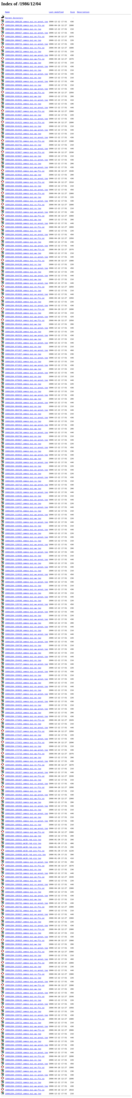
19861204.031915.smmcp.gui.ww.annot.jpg (26, 212)
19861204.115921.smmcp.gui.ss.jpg (23, 540)
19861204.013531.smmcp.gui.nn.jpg (23, 103)
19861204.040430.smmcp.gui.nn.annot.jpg (26, 223)
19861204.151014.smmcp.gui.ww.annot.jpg (26, 649)
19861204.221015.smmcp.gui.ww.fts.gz (24, 1030)
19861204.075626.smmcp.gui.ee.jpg (23, 384)
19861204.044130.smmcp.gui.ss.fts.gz (24, 260)
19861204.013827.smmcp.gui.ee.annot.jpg (26, 107)
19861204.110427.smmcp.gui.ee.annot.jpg (26, 499)
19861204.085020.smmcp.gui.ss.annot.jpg (26, 417)
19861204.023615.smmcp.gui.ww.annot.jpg (26, 167)
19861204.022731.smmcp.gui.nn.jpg (23, 145)
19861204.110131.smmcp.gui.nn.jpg (23, 496)
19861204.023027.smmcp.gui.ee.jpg (23, 156)
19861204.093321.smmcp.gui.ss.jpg (23, 451)
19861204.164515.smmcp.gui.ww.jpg (23, 712)
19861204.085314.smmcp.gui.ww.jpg (23, 428)
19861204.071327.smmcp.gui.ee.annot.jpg (26, 350)
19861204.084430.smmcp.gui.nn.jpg (23, 406)
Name (7, 12)
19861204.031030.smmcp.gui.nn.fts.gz (24, 182)
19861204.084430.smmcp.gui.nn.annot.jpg (26, 402)
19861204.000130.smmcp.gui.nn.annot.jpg (26, 21)
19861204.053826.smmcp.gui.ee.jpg (23, 301)
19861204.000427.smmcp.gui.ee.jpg (23, 40)
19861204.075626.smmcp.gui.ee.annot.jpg (26, 380)
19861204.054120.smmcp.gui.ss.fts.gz (24, 309)
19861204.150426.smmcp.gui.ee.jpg (23, 638)
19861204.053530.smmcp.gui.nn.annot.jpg (26, 283)
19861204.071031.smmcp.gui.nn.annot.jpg (26, 342)
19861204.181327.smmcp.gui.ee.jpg (23, 779)
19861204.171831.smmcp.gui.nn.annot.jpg (26, 716)
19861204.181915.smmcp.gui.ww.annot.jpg (26, 794)
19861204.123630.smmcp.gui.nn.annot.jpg (26, 552)
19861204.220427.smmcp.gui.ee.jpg (23, 1011)
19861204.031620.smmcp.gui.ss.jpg (23, 208)
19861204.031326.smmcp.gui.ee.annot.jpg (26, 189)
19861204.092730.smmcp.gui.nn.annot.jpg (26, 432)
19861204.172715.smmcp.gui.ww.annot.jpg (26, 750)
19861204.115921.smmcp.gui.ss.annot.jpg (26, 537)
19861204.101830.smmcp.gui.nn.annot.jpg (26, 462)
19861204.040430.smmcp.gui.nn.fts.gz (24, 227)
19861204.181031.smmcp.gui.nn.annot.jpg (26, 761)
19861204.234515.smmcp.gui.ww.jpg (23, 1093)
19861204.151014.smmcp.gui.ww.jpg (23, 653)
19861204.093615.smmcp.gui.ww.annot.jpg (26, 455)
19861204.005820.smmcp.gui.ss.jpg (23, 85)
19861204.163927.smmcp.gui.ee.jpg (23, 697)
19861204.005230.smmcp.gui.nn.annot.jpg (26, 66)
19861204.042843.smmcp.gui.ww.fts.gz (24, 249)
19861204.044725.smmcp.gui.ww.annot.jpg (26, 275)
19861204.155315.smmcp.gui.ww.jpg (23, 682)
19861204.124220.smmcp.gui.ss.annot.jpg (26, 567)
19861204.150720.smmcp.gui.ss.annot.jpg (26, 641)
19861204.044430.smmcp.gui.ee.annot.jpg (26, 268)
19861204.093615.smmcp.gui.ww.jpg (23, 458)
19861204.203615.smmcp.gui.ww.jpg (23, 944)
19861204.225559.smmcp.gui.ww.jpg (23, 1048)
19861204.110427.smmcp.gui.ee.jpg (23, 503)
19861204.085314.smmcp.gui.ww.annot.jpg (26, 425)
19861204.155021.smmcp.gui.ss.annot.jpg (26, 671)
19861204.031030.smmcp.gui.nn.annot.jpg (26, 178)
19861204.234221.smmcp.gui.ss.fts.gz (24, 1078)
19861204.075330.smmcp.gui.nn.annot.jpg (26, 372)
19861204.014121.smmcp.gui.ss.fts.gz (24, 122)
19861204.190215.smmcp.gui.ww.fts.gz (24, 832)
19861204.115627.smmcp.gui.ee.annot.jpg (26, 529)
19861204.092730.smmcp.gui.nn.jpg (23, 436)
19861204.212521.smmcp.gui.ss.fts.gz (24, 974)
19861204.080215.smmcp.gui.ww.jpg (23, 399)
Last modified (56, 12)
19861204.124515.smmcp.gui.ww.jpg (23, 578)
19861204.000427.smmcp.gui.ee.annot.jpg (26, 32)
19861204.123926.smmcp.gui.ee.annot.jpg (26, 559)
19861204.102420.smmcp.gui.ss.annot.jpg (26, 477)
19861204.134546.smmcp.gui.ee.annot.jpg (26, 596)
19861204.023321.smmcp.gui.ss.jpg (23, 163)
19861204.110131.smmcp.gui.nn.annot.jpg (26, 492)
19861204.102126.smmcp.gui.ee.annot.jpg (26, 469)
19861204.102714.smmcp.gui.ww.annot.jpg (26, 484)
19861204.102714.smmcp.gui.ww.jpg (23, 488)
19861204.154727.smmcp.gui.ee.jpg (23, 667)
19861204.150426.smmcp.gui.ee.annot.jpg (26, 634)
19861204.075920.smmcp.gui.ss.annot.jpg (26, 387)
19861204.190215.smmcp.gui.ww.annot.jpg (26, 828)
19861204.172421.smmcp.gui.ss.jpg (23, 746)
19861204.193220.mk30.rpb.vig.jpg (23, 847)
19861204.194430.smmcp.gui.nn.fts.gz (24, 865)
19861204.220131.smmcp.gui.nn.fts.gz (24, 996)
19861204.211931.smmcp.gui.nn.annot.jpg (26, 948)
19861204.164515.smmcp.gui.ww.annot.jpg (26, 709)
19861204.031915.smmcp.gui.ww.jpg (23, 219)
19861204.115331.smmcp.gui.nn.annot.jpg (26, 522)
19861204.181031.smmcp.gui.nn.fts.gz (24, 765)
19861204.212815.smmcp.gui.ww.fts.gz (24, 985)
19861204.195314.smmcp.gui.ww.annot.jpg (26, 895)
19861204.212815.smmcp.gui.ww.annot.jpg (26, 981)
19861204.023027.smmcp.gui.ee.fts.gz (24, 152)
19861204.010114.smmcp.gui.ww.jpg (23, 96)
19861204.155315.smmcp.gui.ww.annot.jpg (26, 679)
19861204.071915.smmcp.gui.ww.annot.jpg (26, 365)
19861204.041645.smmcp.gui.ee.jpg (23, 242)
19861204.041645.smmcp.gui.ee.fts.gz (24, 238)
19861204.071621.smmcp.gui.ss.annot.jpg (26, 357)
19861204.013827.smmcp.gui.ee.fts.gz (24, 111)
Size (72, 12)
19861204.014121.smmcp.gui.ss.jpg (23, 126)
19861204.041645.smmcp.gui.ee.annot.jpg (26, 234)
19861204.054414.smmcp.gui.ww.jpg (23, 324)
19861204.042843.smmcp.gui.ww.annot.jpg (26, 245)
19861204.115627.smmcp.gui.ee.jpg (23, 533)
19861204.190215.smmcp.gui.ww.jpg (23, 836)
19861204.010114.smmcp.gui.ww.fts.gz (24, 92)
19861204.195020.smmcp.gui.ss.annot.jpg (26, 884)
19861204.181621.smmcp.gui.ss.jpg (23, 791)
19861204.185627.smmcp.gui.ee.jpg (23, 817)
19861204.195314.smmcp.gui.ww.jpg (23, 899)
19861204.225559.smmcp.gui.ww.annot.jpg (26, 1045)
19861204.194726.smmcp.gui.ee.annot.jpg (26, 873)
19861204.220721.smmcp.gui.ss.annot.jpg (26, 1015)
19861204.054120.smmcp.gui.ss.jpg (23, 313)
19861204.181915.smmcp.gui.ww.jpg (23, 802)
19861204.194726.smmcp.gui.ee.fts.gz (24, 877)
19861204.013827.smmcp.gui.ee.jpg (23, 115)
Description (83, 12)
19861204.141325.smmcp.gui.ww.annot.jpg (26, 619)
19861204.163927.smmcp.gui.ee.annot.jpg (26, 694)
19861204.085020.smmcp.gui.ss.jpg (23, 421)
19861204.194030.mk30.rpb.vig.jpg (23, 858)
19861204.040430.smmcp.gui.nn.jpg (23, 230)
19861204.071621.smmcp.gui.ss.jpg (23, 361)
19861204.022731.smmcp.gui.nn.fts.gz (24, 141)
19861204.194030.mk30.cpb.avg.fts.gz (24, 850)
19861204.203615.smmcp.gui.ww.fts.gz (24, 940)
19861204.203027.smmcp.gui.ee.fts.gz (24, 918)
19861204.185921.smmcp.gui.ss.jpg (23, 824)
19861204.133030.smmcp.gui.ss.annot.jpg (26, 582)
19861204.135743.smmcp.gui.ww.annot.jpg (26, 604)
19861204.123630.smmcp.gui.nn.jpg (23, 555)
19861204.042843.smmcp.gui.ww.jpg (23, 253)
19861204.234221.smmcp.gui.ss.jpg (23, 1082)
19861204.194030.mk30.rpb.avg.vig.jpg (25, 854)
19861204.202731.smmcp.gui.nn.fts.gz (24, 906)
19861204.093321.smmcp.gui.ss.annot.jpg (26, 447)
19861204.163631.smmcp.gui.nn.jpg (23, 690)
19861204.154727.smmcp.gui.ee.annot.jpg (26, 664)
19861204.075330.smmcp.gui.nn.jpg (23, 376)
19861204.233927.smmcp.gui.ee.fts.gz (24, 1067)
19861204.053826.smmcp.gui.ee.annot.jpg (26, 294)
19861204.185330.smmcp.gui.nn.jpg (23, 809)
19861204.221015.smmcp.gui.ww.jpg (23, 1033)
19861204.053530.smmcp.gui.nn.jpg (23, 290)
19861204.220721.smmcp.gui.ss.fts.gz (24, 1019)
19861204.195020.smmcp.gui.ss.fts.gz (24, 888)
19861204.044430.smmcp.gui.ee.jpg (23, 272)
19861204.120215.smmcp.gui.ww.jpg (23, 548)
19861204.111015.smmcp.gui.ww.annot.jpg (26, 514)
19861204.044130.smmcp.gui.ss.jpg (23, 264)
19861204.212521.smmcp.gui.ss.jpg (23, 977)
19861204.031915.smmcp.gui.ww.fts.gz (24, 215)
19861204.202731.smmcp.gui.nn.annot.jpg (26, 903)
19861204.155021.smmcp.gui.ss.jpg (23, 675)
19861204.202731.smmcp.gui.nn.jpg (23, 910)
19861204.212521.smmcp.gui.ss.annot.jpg (26, 970)
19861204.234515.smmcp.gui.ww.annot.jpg (26, 1086)
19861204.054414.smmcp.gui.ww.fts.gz (24, 320)
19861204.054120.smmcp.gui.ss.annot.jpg (26, 305)
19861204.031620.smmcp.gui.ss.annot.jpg (26, 201)
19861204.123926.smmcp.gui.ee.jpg (23, 563)
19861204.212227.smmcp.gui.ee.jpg (23, 966)
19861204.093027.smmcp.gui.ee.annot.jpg (26, 440)
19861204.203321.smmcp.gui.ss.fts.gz (24, 929)
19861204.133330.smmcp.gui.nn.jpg (23, 593)
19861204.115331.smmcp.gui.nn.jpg (23, 526)
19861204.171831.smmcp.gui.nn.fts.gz (24, 720)
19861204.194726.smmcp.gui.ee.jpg (23, 880)
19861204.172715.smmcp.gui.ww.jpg (23, 757)
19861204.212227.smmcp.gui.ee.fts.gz (24, 963)
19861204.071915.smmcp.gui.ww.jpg (23, 369)
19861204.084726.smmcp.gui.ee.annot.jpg (26, 410)
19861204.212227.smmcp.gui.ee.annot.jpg (26, 959)
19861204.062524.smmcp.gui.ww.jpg (23, 339)
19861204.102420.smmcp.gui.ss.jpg (23, 481)
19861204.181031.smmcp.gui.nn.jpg (23, 768)
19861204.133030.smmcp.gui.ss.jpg (23, 585)
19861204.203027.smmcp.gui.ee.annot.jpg (26, 914)
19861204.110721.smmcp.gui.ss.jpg (23, 511)
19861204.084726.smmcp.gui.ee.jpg (23, 413)
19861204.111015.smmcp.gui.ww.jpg (23, 518)
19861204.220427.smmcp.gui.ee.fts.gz (24, 1007)
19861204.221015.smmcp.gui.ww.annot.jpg (26, 1026)
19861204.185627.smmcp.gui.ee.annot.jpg (26, 813)
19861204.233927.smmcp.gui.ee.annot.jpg (26, 1063)
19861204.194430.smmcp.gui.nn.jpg (23, 869)
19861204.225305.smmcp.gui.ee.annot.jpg (26, 1037)
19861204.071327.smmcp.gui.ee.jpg (23, 354)
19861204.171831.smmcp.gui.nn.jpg (23, 723)
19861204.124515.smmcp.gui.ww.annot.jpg (26, 574)
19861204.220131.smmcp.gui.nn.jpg (23, 1000)
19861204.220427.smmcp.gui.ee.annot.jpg (26, 1004)
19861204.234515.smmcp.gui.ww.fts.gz (24, 1090)
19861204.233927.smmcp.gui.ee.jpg (23, 1071)
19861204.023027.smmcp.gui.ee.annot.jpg (26, 148)
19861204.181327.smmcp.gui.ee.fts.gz (24, 776)
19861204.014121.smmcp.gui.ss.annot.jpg (26, 118)
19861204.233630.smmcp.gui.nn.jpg (23, 1060)
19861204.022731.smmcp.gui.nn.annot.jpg (26, 137)
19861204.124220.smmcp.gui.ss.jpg (23, 570)
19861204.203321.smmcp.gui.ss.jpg (23, 933)
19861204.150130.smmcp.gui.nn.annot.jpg (26, 626)
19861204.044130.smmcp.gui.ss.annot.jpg (26, 257)
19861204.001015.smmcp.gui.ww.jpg (23, 62)
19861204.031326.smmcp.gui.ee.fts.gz (24, 193)
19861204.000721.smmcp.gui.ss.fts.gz (24, 47)
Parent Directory (14, 18)
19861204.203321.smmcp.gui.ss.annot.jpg (26, 925)
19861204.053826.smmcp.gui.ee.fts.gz (24, 298)
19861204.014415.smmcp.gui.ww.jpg (23, 133)
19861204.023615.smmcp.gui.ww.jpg (23, 174)
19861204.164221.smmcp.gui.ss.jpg (23, 705)
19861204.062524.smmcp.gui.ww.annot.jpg (26, 335)
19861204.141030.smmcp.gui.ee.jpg (23, 615)
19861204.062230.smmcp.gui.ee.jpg (23, 331)
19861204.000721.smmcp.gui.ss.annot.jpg (26, 44)
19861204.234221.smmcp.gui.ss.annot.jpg (26, 1075)
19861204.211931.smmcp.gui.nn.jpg (23, 955)
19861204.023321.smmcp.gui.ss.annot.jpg (26, 159)
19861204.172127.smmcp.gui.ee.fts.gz (24, 731)
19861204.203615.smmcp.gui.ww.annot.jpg (26, 936)
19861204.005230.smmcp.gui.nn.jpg (23, 70)
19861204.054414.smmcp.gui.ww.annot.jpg (26, 316)
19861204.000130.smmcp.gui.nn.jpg (23, 29)
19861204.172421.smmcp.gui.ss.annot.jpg (26, 738)
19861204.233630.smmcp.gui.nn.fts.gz (24, 1056)
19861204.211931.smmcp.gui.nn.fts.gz (24, 951)
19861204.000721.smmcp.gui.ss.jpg (23, 51)
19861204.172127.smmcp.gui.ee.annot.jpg (26, 727)
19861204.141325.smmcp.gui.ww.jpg (23, 623)
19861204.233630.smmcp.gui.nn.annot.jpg (26, 1052)
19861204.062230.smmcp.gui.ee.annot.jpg (26, 328)
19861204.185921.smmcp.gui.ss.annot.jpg (26, 821)
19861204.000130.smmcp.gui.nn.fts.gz (24, 25)
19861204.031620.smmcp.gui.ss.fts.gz (24, 204)
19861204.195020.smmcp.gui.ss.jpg (23, 892)
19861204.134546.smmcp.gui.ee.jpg (23, 600)
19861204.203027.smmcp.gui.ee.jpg (23, 921)
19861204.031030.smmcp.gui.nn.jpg (23, 186)
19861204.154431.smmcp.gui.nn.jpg (23, 660)
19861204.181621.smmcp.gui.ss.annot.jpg (26, 783)
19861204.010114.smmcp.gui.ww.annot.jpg (26, 88)
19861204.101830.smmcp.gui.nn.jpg (23, 466)
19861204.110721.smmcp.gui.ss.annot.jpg (26, 507)
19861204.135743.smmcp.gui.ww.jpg (23, 608)
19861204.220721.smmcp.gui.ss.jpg (23, 1022)
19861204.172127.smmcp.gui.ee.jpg (23, 735)
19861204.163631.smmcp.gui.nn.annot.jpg (26, 686)
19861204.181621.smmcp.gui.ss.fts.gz (24, 787)
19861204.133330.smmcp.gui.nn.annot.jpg (26, 589)
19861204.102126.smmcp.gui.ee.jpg (23, 473)
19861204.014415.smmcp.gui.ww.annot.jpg (26, 130)
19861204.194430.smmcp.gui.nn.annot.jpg (26, 862)
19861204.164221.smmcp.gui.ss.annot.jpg (26, 701)
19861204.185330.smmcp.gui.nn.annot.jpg (26, 806)
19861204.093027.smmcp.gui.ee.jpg (23, 443)
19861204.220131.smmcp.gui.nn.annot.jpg (26, 992)
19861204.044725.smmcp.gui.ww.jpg (23, 279)
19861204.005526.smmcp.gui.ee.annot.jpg (26, 74)
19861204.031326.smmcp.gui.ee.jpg (23, 197)
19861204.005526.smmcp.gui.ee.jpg (23, 77)
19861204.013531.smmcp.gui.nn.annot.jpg (26, 100)
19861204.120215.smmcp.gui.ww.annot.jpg (26, 544)
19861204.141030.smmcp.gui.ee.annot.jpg (26, 611)
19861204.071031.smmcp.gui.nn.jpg (23, 346)
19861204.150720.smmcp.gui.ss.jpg (23, 645)
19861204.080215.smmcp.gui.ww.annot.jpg (26, 395)
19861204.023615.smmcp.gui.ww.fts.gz (24, 171)
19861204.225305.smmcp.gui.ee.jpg (23, 1041)
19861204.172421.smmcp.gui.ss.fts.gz (24, 742)
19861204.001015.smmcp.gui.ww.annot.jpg (26, 55)
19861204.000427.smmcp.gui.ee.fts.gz (24, 36)
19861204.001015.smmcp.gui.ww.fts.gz (24, 59)
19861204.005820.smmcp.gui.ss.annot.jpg (26, 81)
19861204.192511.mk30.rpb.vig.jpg (23, 839)
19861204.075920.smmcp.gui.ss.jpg (23, 391)
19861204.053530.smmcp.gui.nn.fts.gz (24, 286)
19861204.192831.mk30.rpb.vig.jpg (23, 843)
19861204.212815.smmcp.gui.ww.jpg (23, 989)
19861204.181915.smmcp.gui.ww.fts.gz (24, 798)
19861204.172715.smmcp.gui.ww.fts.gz (24, 753)
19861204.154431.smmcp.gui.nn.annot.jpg (26, 656)
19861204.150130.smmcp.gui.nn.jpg (23, 630)
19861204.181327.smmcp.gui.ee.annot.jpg (26, 772)
